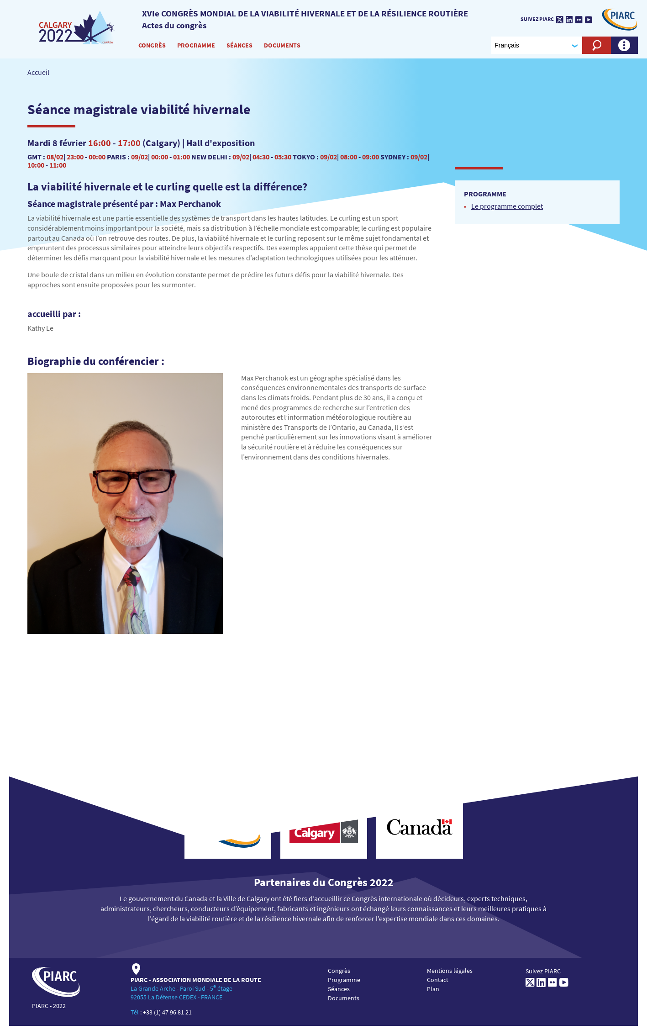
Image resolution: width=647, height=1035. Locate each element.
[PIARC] (77, 27)
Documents (282, 45)
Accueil (38, 72)
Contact (437, 980)
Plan (433, 989)
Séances (239, 45)
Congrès (152, 45)
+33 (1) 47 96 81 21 (167, 1012)
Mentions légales (450, 970)
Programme (196, 45)
